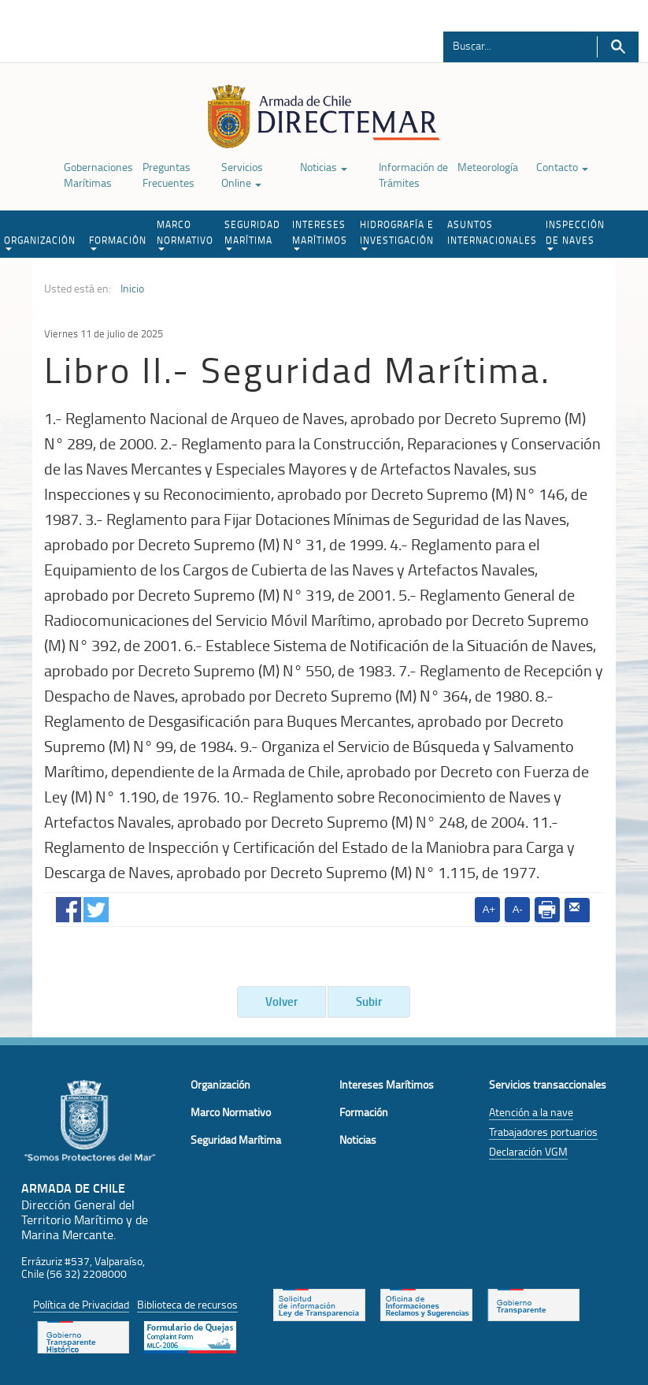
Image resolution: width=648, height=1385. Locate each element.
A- (518, 909)
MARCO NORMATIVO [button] (185, 234)
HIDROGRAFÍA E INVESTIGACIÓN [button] (397, 234)
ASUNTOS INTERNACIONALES (492, 232)
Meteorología (487, 166)
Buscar (618, 47)
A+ (489, 909)
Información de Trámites (413, 174)
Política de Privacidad (81, 1304)
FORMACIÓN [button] (117, 242)
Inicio (132, 288)
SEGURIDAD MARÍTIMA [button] (252, 234)
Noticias (323, 166)
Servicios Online (242, 174)
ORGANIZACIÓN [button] (40, 242)
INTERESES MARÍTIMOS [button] (319, 234)
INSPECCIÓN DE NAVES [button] (575, 234)
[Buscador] (511, 45)
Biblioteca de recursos (187, 1304)
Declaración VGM (528, 1151)
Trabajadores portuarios (543, 1131)
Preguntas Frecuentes (168, 174)
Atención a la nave (531, 1111)
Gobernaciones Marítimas (98, 174)
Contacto (562, 166)
